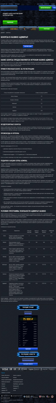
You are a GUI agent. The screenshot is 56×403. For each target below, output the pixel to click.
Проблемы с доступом (18, 384)
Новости (46, 4)
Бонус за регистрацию (7, 379)
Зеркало (3, 384)
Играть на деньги (17, 375)
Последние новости (28, 364)
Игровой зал (3, 4)
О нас (14, 390)
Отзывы (3, 386)
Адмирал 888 (4, 390)
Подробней (28, 349)
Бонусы (15, 377)
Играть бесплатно (6, 375)
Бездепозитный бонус (18, 379)
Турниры (10, 4)
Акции (53, 4)
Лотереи (17, 4)
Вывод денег (16, 386)
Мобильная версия (6, 381)
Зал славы (40, 4)
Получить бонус (28, 46)
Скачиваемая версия (18, 381)
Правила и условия (6, 392)
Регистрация (47, 29)
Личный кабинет (5, 377)
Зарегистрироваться (45, 7)
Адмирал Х (4, 388)
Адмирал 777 (16, 388)
